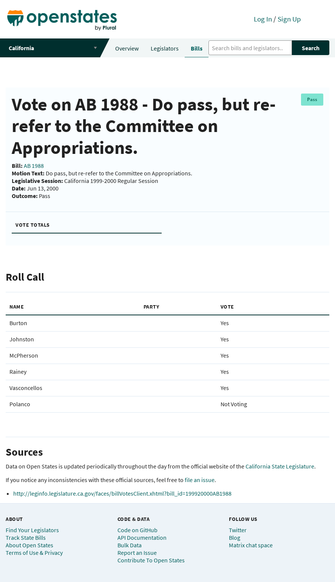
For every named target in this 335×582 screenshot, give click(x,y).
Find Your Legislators (32, 530)
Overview (127, 48)
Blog (234, 537)
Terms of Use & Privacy (34, 552)
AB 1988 (34, 165)
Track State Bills (26, 537)
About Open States (29, 545)
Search (311, 48)
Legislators (165, 48)
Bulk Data (129, 545)
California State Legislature (279, 466)
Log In (263, 18)
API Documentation (142, 537)
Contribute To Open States (151, 560)
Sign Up (289, 18)
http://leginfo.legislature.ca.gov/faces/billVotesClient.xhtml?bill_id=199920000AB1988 (122, 493)
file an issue (200, 480)
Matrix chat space (251, 545)
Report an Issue (137, 552)
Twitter (238, 530)
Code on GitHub (137, 530)
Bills (196, 48)
